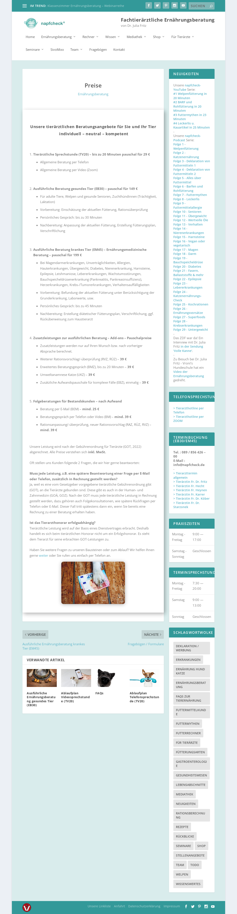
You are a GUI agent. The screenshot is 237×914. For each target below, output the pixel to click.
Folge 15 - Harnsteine (189, 235)
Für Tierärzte (180, 35)
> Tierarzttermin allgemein (185, 473)
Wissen (110, 35)
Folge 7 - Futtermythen (190, 193)
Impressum (172, 904)
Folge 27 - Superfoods (189, 315)
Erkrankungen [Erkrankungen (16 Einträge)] (188, 658)
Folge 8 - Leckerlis (186, 197)
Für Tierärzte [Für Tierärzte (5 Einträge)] (187, 741)
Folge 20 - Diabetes (187, 265)
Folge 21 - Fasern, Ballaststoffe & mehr (188, 271)
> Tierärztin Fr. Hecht (188, 484)
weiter (43, 554)
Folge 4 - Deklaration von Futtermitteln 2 (191, 170)
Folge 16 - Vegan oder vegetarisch (189, 241)
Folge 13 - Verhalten (188, 223)
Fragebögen (98, 48)
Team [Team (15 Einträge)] (180, 863)
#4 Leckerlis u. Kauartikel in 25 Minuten (191, 123)
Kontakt (119, 48)
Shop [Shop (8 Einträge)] (201, 844)
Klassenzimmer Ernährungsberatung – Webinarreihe (85, 6)
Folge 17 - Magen (185, 248)
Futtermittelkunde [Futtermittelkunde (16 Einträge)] (191, 710)
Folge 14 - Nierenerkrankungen (188, 229)
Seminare (33, 48)
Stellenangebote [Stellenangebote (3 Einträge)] (190, 854)
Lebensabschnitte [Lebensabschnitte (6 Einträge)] (190, 783)
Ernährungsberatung (56, 35)
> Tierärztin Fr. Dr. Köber (191, 497)
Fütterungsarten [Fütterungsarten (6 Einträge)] (190, 750)
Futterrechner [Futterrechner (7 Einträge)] (188, 731)
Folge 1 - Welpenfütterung (186, 144)
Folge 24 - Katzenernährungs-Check (187, 294)
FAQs (99, 691)
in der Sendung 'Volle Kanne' (188, 347)
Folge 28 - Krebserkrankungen (187, 321)
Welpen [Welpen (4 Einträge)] (182, 873)
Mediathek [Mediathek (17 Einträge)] (184, 792)
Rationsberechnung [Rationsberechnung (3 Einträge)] (190, 813)
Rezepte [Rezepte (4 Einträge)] (182, 825)
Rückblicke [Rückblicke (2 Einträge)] (185, 835)
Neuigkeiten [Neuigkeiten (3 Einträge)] (186, 802)
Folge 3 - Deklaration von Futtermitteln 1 (191, 161)
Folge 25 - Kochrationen (190, 302)
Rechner (88, 35)
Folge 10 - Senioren (187, 210)
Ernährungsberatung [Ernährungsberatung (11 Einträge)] (191, 683)
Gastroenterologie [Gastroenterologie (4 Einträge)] (191, 762)
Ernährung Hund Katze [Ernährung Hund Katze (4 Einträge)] (190, 669)
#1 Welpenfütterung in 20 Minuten (190, 94)
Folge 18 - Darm (184, 252)
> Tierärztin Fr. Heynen (190, 488)
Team (74, 48)
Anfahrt (119, 904)
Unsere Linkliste (99, 904)
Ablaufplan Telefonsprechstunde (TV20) (144, 695)
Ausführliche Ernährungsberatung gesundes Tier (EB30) (41, 697)
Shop (157, 35)
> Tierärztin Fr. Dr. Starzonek (186, 503)
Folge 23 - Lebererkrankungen (187, 284)
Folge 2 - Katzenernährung (186, 153)
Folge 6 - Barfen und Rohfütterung (188, 187)
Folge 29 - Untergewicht (190, 328)
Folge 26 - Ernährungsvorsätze (188, 309)
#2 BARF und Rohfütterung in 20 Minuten (187, 104)
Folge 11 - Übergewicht (190, 214)
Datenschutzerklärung (144, 904)
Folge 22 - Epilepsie (187, 277)
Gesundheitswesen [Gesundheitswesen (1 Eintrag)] (191, 773)
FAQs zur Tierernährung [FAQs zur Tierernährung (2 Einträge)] (188, 697)
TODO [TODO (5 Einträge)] (194, 863)
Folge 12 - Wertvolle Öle (190, 218)
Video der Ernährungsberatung (188, 372)
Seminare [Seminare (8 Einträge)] (183, 844)
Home (30, 35)
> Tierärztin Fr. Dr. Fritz (190, 480)
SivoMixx (57, 48)
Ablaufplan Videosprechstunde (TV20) (75, 695)
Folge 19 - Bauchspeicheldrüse (188, 258)
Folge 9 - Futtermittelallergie (187, 203)
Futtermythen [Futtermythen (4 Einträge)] (187, 722)
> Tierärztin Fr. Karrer (189, 493)
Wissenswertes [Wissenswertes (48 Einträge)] (188, 882)
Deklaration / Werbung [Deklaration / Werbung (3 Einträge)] (187, 646)
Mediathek (134, 35)
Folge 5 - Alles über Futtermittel (187, 178)
